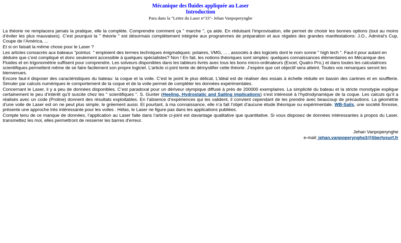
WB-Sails (344, 104)
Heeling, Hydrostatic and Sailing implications (211, 94)
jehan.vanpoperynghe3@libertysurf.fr (357, 137)
